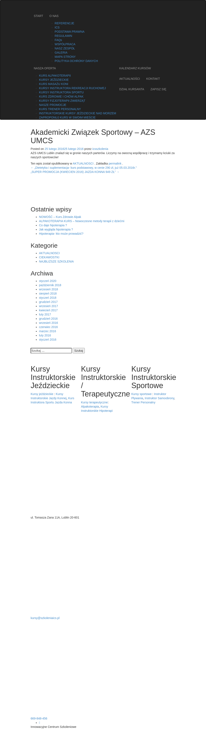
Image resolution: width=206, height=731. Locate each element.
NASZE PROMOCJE (52, 105)
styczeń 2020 (47, 281)
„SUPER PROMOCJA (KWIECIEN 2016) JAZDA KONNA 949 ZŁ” (75, 172)
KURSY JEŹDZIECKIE (54, 79)
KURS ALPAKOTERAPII (55, 75)
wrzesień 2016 (48, 322)
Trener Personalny (143, 402)
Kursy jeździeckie (42, 394)
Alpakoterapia (90, 406)
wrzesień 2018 (48, 289)
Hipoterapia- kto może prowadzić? (61, 233)
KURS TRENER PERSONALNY (60, 109)
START (38, 16)
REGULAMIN (63, 35)
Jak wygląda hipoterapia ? (56, 229)
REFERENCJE (64, 23)
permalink (115, 163)
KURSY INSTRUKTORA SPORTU (61, 92)
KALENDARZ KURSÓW (135, 68)
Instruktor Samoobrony (159, 398)
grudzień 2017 (48, 302)
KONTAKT (153, 78)
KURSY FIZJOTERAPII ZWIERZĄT (62, 100)
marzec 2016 (47, 331)
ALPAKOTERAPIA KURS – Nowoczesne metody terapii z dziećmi (81, 221)
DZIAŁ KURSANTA (131, 89)
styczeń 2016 (47, 339)
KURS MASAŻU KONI (53, 84)
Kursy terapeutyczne (94, 402)
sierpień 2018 (48, 293)
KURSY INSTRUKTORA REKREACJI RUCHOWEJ (72, 88)
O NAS (54, 16)
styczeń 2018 (47, 297)
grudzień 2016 (48, 318)
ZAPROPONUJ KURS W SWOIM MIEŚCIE (67, 117)
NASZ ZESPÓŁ (65, 48)
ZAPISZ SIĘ (158, 89)
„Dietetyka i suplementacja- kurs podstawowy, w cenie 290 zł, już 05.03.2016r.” (84, 167)
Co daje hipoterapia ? (53, 225)
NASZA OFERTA (45, 68)
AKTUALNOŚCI (129, 78)
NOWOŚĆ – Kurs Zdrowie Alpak (60, 217)
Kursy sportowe (141, 394)
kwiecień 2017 (48, 310)
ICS (57, 27)
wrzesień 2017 (48, 306)
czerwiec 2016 (48, 327)
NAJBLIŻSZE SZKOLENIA (56, 261)
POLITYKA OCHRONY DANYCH (76, 61)
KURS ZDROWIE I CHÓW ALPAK (61, 96)
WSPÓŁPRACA (65, 44)
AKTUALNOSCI (83, 163)
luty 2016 (45, 335)
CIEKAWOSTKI (49, 257)
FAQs (58, 40)
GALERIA (61, 52)
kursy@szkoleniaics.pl (45, 618)
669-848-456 (39, 718)
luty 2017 (45, 314)
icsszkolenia (100, 149)
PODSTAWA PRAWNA (70, 31)
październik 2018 (50, 285)
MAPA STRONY (65, 56)
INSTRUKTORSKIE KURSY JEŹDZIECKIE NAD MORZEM (77, 113)
